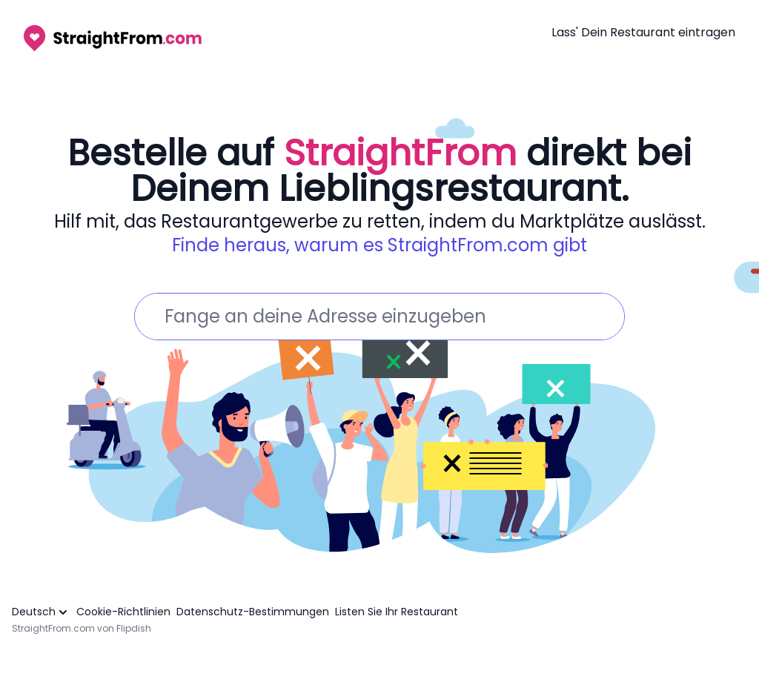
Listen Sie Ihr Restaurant (396, 611)
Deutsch (41, 611)
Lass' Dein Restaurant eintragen (643, 32)
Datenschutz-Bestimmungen (252, 611)
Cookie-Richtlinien (123, 611)
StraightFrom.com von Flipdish (81, 628)
